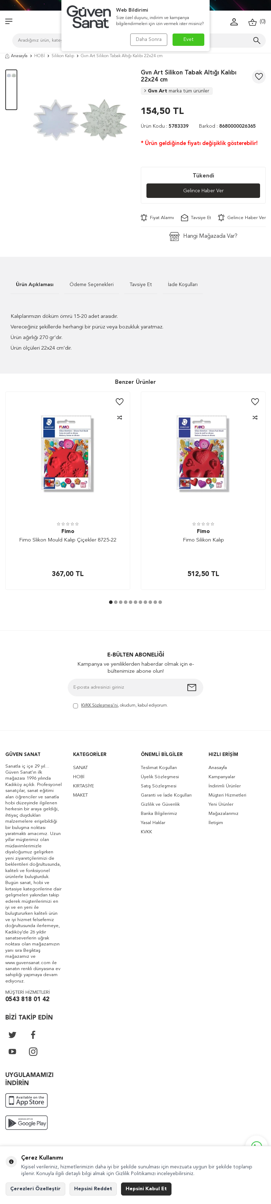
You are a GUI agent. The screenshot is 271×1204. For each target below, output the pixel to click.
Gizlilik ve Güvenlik (160, 804)
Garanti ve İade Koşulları (166, 795)
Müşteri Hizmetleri (227, 795)
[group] (79, 120)
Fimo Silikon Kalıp (203, 540)
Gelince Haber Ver (203, 190)
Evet (188, 39)
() (257, 22)
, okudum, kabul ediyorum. (120, 706)
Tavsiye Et (196, 217)
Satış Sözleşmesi (158, 786)
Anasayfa (16, 56)
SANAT (80, 768)
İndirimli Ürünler (225, 786)
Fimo (67, 531)
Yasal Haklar (153, 823)
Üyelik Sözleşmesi (160, 777)
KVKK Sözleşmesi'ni (99, 705)
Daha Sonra (149, 39)
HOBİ (39, 56)
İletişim (216, 823)
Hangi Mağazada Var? (203, 236)
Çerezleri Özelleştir (35, 1188)
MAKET (80, 795)
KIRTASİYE (83, 786)
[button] (111, 602)
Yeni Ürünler (221, 804)
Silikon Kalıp (63, 56)
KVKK (146, 832)
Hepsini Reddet (93, 1188)
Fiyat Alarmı (157, 217)
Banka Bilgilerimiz (159, 813)
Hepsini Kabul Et (146, 1188)
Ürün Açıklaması (35, 284)
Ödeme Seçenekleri (92, 284)
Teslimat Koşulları (159, 768)
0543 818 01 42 (27, 1000)
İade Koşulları (183, 284)
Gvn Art (176, 91)
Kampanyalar (222, 777)
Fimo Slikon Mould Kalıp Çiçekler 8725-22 (67, 540)
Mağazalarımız (224, 813)
